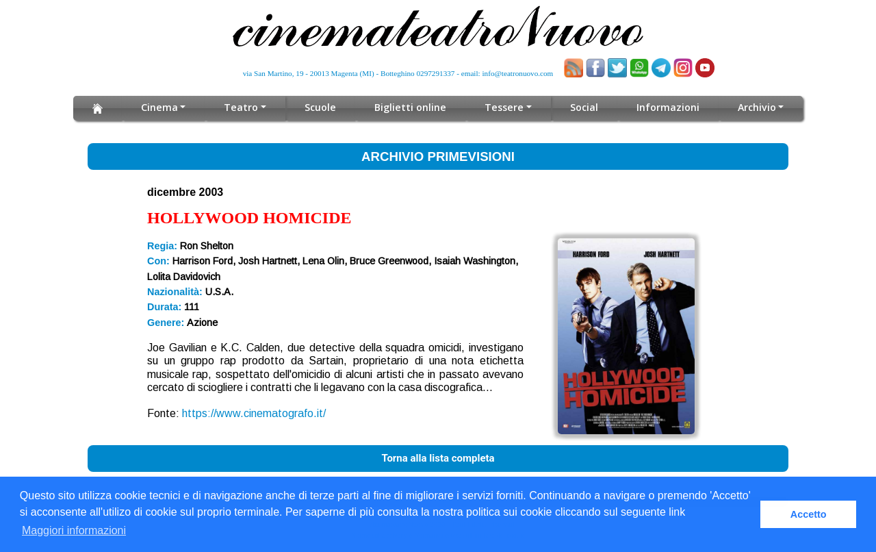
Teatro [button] (243, 107)
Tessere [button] (503, 107)
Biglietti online (411, 107)
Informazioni (665, 107)
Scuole (322, 107)
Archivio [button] (754, 107)
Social (581, 107)
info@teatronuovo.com (518, 73)
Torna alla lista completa (437, 458)
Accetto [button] (808, 514)
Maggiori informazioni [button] (74, 530)
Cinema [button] (162, 107)
